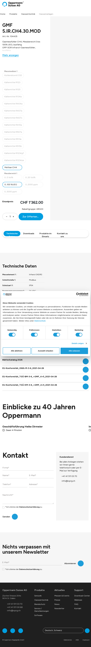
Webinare (78, 600)
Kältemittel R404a (14, 104)
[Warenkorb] (86, 4)
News (56, 604)
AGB (77, 640)
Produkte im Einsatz (45, 234)
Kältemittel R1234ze (15, 161)
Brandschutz (39, 604)
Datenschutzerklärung (29, 507)
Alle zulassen (74, 351)
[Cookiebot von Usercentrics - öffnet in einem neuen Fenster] (78, 294)
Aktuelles (59, 590)
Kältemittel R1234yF (15, 154)
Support (78, 590)
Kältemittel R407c (14, 118)
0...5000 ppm (13, 192)
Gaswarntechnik (41, 600)
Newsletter (59, 608)
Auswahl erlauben (45, 351)
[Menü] (88, 4)
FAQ (76, 604)
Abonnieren (70, 563)
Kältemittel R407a (14, 111)
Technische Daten (12, 234)
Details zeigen (78, 343)
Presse (57, 600)
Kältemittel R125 (13, 90)
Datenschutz (40, 321)
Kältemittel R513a (13, 140)
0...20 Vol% (34, 178)
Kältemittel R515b (14, 147)
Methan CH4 (11, 167)
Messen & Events (61, 596)
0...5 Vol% (13, 178)
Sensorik (37, 596)
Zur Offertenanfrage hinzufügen (33, 216)
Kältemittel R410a (14, 125)
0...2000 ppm (34, 185)
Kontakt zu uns (62, 234)
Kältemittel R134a (14, 97)
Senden (6, 516)
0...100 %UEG (11, 184)
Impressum (86, 640)
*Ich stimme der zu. (23, 507)
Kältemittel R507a (14, 133)
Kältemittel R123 (13, 83)
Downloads (28, 233)
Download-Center (82, 596)
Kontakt (77, 608)
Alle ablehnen (17, 351)
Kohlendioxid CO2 (14, 76)
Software (38, 615)
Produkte (39, 590)
